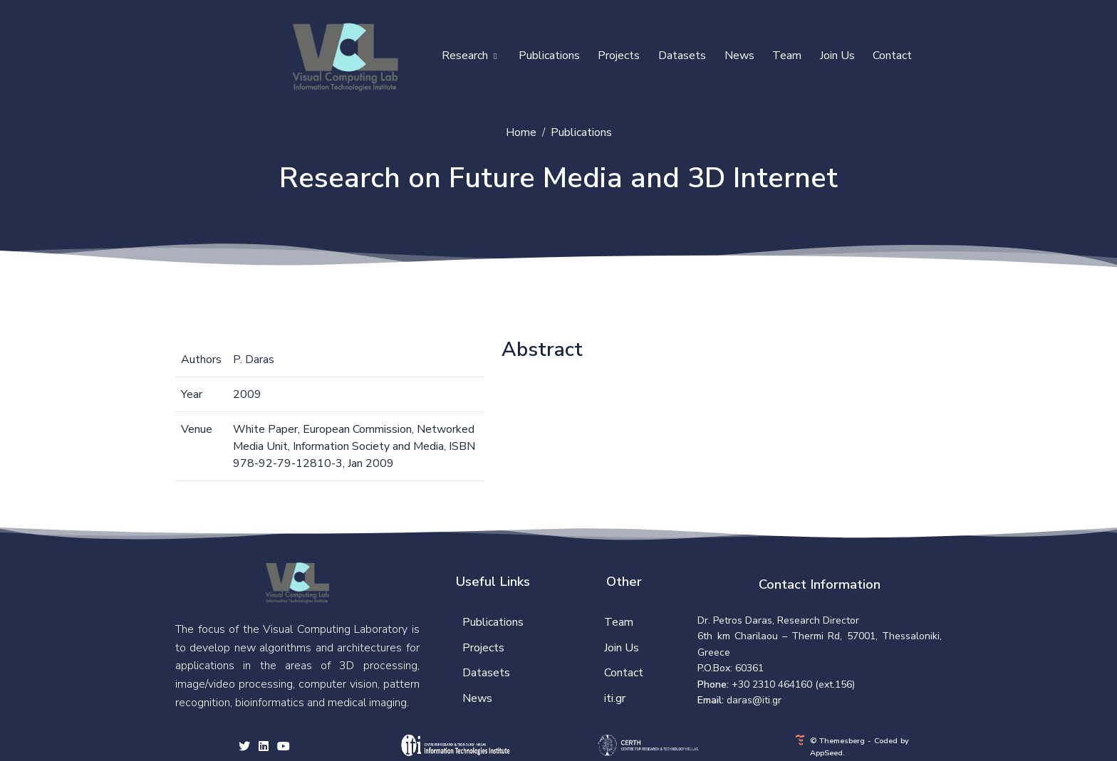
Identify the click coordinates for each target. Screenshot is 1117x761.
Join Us (837, 55)
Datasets (682, 55)
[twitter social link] (244, 747)
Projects (619, 55)
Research (469, 55)
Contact (892, 55)
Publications (549, 55)
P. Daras (253, 359)
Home (521, 132)
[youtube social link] (283, 747)
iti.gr (614, 698)
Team (786, 55)
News (739, 55)
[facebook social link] (264, 747)
